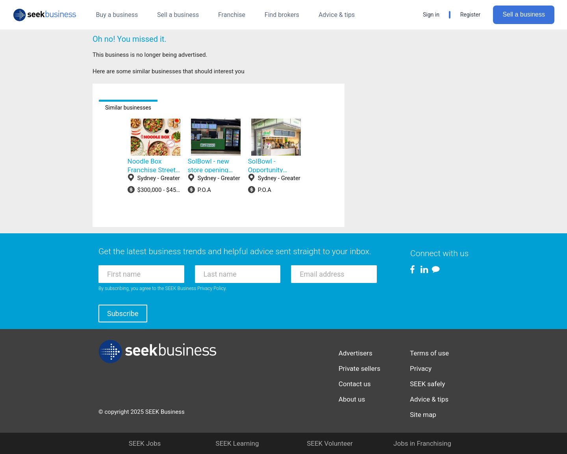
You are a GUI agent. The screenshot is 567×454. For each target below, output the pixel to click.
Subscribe (123, 313)
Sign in (431, 14)
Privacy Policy (211, 288)
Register (470, 14)
